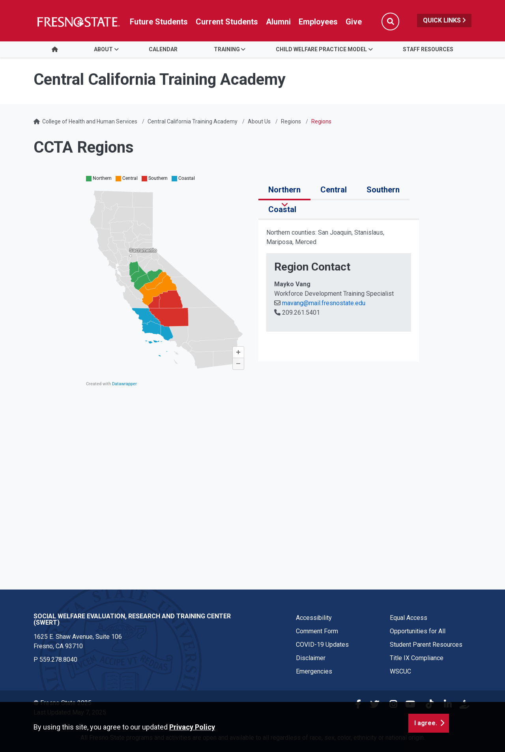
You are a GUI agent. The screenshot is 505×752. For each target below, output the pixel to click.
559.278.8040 (58, 659)
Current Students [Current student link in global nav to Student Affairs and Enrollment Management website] (227, 21)
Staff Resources (428, 49)
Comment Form (317, 631)
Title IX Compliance (416, 658)
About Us (259, 121)
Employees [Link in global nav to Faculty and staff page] (318, 21)
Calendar (163, 49)
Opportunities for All (417, 631)
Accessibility (314, 617)
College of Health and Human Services (89, 121)
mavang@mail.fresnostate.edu (323, 303)
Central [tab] (333, 189)
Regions (291, 121)
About (103, 49)
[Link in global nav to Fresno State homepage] (78, 22)
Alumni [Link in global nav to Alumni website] (278, 21)
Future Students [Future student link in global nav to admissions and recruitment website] (159, 21)
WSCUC (400, 671)
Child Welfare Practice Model (321, 49)
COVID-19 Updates (322, 644)
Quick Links (444, 20)
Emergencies (314, 671)
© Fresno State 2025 (63, 703)
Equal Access (408, 617)
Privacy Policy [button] (192, 731)
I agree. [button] (425, 727)
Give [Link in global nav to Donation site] (354, 21)
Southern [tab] (383, 189)
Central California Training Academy (193, 121)
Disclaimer (310, 658)
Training (227, 49)
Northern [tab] (284, 189)
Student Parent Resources (426, 644)
